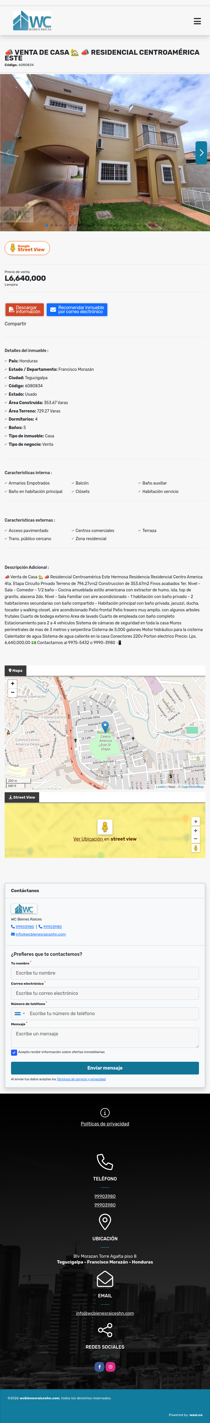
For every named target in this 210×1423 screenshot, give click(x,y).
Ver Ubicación (88, 839)
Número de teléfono (29, 1003)
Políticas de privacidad (105, 1124)
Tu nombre (21, 963)
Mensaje (19, 1024)
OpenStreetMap (192, 786)
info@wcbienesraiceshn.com (41, 934)
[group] (105, 152)
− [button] (13, 693)
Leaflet (161, 786)
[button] (47, 225)
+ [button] (13, 684)
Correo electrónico (28, 983)
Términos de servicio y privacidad (81, 1079)
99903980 (25, 927)
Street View (27, 247)
